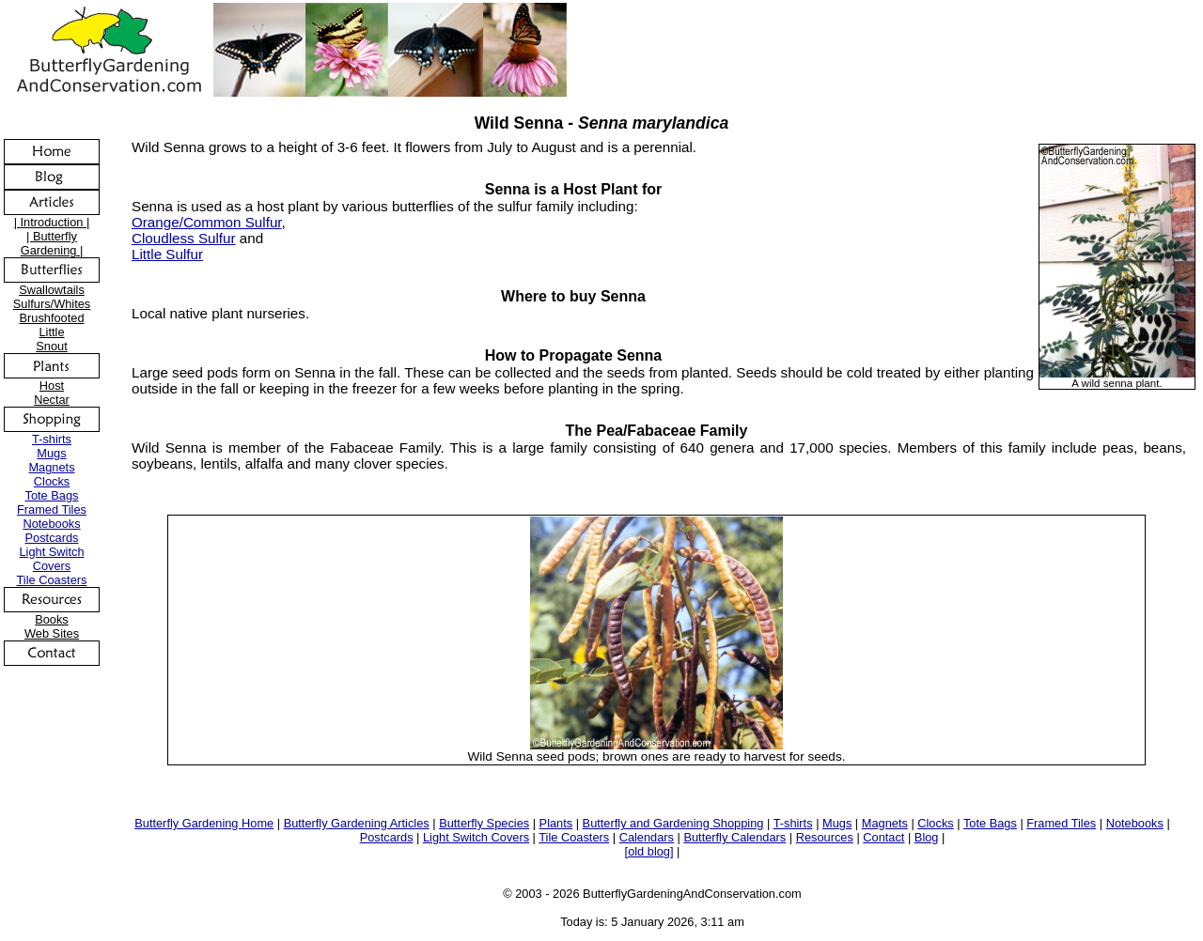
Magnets (51, 467)
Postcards (52, 538)
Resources (824, 837)
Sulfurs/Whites (52, 304)
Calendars (646, 837)
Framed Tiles (51, 509)
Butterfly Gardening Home (203, 823)
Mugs (51, 453)
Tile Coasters (52, 580)
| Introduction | (52, 222)
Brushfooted (51, 318)
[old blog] (649, 851)
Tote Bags (52, 495)
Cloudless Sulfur (184, 238)
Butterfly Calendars (734, 837)
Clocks (52, 481)
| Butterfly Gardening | (52, 243)
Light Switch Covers (52, 559)
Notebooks (51, 524)
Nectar (52, 400)
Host (51, 385)
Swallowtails (52, 290)
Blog (926, 837)
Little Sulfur (167, 254)
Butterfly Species (484, 823)
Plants (556, 823)
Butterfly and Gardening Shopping (673, 823)
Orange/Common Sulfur (207, 222)
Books (52, 619)
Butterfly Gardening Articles (357, 823)
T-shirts (51, 439)
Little (51, 332)
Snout (51, 346)
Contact (883, 837)
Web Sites (51, 633)
